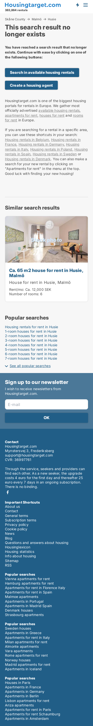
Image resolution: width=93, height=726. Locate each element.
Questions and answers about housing (36, 542)
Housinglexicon (17, 547)
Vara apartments (19, 651)
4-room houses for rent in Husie (31, 345)
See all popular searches (30, 366)
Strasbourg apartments (24, 615)
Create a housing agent (31, 85)
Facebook (7, 492)
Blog (8, 538)
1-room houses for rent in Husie (31, 331)
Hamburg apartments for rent (29, 583)
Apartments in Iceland (23, 669)
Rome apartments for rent (26, 655)
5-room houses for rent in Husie (31, 349)
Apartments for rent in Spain (28, 592)
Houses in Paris (17, 682)
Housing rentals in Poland (51, 149)
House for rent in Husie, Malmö (40, 282)
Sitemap (12, 561)
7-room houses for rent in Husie (31, 358)
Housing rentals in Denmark (28, 159)
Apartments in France (23, 687)
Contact (11, 511)
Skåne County (15, 19)
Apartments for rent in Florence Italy (35, 588)
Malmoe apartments (21, 596)
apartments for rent (21, 115)
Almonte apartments (22, 646)
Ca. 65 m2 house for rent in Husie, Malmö (46, 273)
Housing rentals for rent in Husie (31, 327)
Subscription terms (20, 520)
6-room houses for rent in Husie (31, 354)
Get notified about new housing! (77, 4)
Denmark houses (19, 610)
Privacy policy (17, 524)
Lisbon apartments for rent (27, 701)
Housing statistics (19, 551)
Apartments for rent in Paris (28, 709)
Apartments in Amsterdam (27, 718)
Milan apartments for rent (26, 642)
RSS (8, 565)
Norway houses (18, 660)
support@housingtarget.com (29, 455)
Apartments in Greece (23, 633)
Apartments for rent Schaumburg (32, 714)
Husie (52, 19)
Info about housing (20, 556)
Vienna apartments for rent (27, 579)
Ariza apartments (19, 705)
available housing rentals (59, 110)
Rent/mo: (17, 289)
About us (12, 506)
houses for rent (51, 115)
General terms (16, 515)
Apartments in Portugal (24, 601)
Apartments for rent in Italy (27, 637)
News (9, 533)
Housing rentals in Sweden (55, 154)
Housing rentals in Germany (41, 144)
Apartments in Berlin (22, 696)
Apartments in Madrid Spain (28, 606)
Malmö (37, 19)
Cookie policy (16, 529)
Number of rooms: (24, 294)
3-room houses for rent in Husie (31, 340)
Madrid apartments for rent (27, 664)
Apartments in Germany (24, 691)
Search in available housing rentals (42, 72)
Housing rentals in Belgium (27, 139)
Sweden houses (18, 628)
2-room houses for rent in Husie (31, 336)
